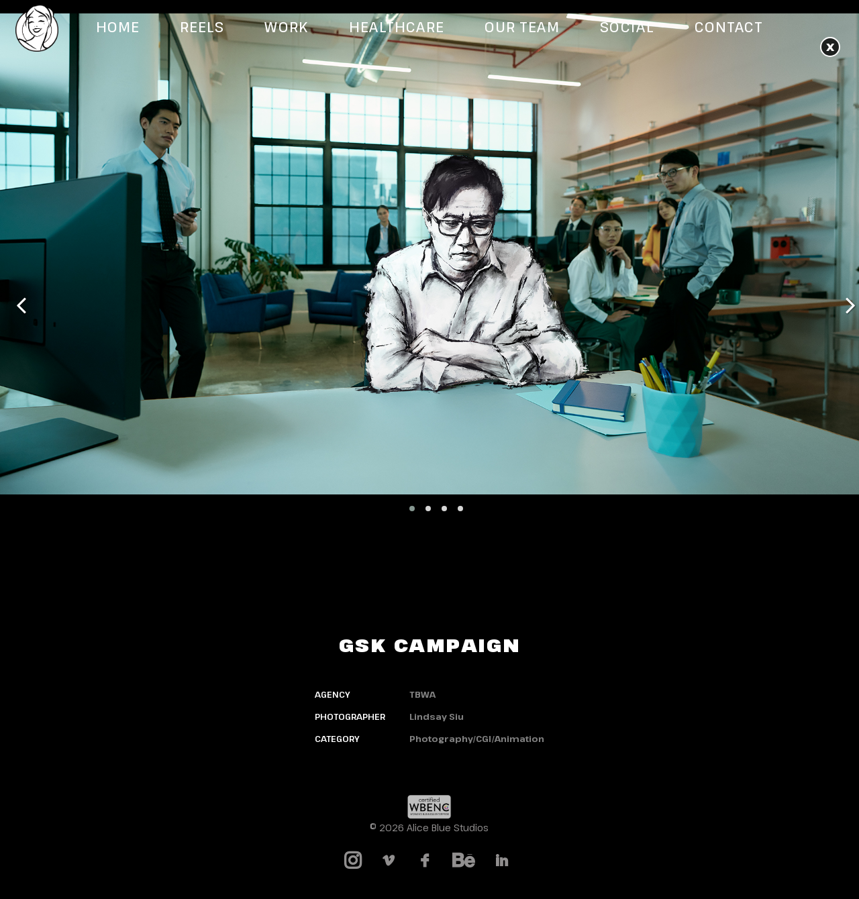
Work (286, 27)
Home (118, 27)
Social (627, 27)
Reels (202, 27)
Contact (729, 27)
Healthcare (397, 27)
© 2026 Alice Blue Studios (429, 827)
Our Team (522, 27)
